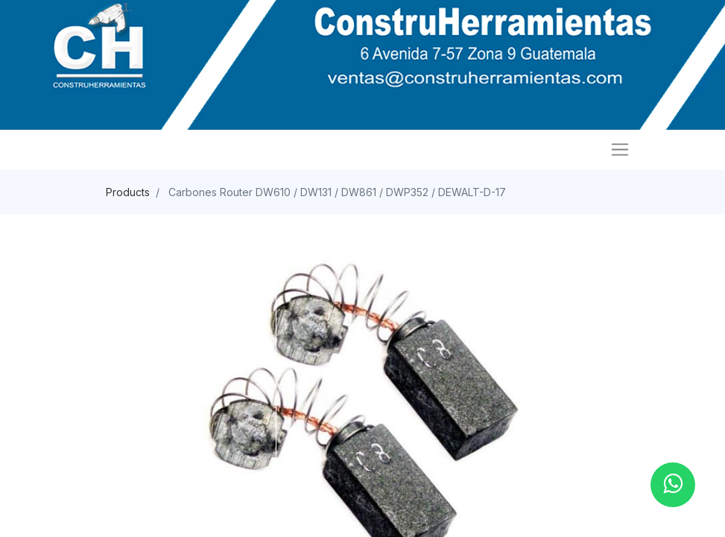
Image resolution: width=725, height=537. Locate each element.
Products (128, 192)
